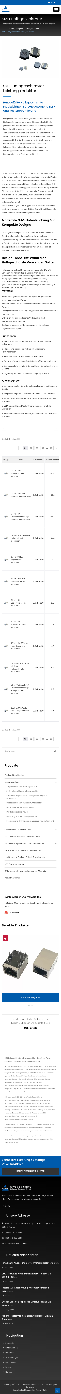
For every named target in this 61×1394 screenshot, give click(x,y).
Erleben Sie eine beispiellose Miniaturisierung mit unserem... (26, 1303)
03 (37, 448)
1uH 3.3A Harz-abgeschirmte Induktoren (17, 559)
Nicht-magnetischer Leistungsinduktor (21, 816)
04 (43, 448)
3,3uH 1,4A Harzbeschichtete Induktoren (18, 624)
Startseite (9, 1343)
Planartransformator (13, 877)
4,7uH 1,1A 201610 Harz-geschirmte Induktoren (19, 646)
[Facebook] (3, 1206)
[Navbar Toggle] (56, 9)
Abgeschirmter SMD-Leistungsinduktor (21, 786)
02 (31, 448)
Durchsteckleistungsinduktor (17, 812)
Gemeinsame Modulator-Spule (18, 829)
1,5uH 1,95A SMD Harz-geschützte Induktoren (18, 581)
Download (12, 912)
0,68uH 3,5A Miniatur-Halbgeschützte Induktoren (20, 538)
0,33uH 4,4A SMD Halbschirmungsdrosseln (21, 495)
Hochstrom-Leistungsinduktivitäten (20, 807)
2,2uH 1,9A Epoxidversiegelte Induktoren (18, 603)
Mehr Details (30, 1028)
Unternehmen (11, 1347)
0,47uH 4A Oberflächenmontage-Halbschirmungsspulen (20, 516)
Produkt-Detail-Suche (14, 775)
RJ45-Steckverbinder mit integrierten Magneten (26, 871)
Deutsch (55, 3)
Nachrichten (10, 1362)
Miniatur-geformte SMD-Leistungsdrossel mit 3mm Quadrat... (28, 1317)
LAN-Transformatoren (14, 864)
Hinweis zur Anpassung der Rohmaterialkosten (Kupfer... (30, 1262)
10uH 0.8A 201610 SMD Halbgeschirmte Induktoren (20, 710)
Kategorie (19, 29)
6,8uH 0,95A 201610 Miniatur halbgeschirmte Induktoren (20, 667)
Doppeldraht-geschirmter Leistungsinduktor (23, 803)
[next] (56, 428)
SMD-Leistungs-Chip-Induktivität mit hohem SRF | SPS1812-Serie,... (27, 1275)
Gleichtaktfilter (22, 1139)
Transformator (32, 1139)
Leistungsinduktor (32, 29)
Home (11, 29)
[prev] (4, 428)
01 (25, 448)
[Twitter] (6, 1206)
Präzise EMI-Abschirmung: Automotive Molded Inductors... (25, 1289)
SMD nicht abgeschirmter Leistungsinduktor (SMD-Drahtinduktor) (27, 797)
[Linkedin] (9, 1206)
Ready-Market (42, 1390)
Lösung (8, 1367)
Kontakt (8, 1372)
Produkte (9, 1352)
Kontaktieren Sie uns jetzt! (30, 1171)
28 (51, 448)
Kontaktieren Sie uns (11, 1142)
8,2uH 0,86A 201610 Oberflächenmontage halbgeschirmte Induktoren (20, 689)
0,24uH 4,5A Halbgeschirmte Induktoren (17, 473)
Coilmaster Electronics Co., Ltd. (34, 1384)
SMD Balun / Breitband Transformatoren (22, 836)
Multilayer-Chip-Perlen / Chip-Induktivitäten (24, 843)
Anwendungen (11, 1357)
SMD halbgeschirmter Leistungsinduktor (18, 32)
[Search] (26, 750)
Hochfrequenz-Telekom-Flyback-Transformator (25, 857)
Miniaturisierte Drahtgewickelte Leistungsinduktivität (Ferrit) (30, 821)
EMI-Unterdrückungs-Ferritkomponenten (23, 850)
